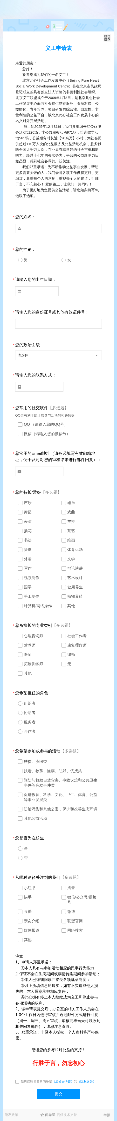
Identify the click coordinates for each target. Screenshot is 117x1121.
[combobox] (58, 355)
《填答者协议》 (63, 1082)
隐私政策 (11, 1115)
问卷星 (50, 1115)
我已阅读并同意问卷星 (36, 1082)
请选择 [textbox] (22, 355)
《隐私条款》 (86, 1082)
